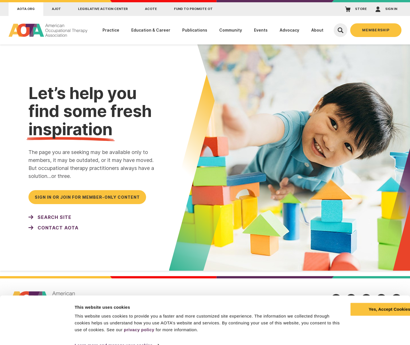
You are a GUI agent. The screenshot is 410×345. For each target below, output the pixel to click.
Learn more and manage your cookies (114, 333)
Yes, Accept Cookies (362, 297)
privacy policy (197, 318)
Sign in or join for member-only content (87, 197)
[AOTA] (48, 30)
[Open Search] (340, 30)
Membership (376, 30)
